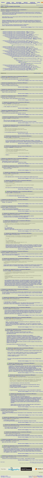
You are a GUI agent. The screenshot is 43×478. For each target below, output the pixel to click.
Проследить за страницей (6, 476)
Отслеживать (40, 7)
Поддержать (35, 476)
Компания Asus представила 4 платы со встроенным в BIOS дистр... (14, 31)
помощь (8, 2)
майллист (26, 2)
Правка (33, 27)
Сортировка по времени (37, 73)
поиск (13, 2)
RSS (42, 73)
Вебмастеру (40, 476)
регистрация (18, 2)
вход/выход (32, 2)
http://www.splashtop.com (11, 14)
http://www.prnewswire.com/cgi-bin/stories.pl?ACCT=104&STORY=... (28, 12)
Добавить (30, 476)
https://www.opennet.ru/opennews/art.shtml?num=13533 (16, 25)
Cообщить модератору (39, 27)
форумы (3, 2)
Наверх (33, 80)
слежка (38, 2)
